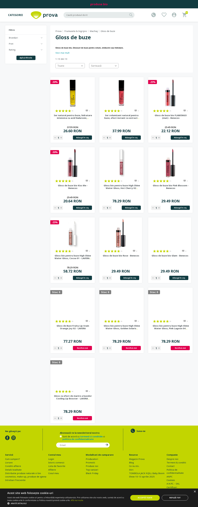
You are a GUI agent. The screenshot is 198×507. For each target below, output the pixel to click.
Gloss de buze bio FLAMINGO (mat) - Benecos (171, 116)
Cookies (171, 480)
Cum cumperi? (12, 459)
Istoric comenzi (56, 462)
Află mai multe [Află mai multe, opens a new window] (77, 500)
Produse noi (92, 466)
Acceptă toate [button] (145, 497)
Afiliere (52, 469)
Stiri (131, 469)
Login (51, 459)
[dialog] (99, 498)
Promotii (90, 462)
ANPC (169, 476)
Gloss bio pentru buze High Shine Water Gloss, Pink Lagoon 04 (171, 327)
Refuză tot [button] (175, 497)
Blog (131, 462)
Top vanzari (92, 469)
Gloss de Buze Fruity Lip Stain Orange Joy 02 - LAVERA (73, 327)
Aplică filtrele (26, 58)
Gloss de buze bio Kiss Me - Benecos (73, 186)
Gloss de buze (108, 31)
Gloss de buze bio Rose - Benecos (121, 255)
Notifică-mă (82, 348)
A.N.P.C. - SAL (173, 483)
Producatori (92, 459)
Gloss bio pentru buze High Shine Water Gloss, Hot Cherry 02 (122, 186)
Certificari (172, 487)
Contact (171, 466)
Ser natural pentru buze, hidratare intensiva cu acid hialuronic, (73, 116)
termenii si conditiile (91, 436)
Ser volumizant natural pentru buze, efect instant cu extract (121, 116)
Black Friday (92, 473)
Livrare (9, 462)
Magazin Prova (136, 459)
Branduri (13, 37)
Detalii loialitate (13, 469)
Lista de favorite (56, 466)
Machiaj (94, 31)
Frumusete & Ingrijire (75, 31)
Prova (58, 31)
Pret (11, 43)
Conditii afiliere (13, 466)
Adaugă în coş (82, 137)
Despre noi (172, 459)
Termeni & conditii (176, 462)
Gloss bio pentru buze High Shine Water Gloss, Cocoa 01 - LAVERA (73, 257)
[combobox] (70, 65)
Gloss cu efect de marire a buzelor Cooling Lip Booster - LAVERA (73, 397)
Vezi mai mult (62, 52)
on (56, 111)
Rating (12, 49)
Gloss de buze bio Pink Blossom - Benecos (171, 186)
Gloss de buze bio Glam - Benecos (170, 255)
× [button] (195, 492)
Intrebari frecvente (15, 480)
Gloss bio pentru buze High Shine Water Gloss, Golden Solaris (122, 327)
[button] (66, 503)
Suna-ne (141, 431)
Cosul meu (53, 473)
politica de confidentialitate (78, 439)
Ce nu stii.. (134, 466)
